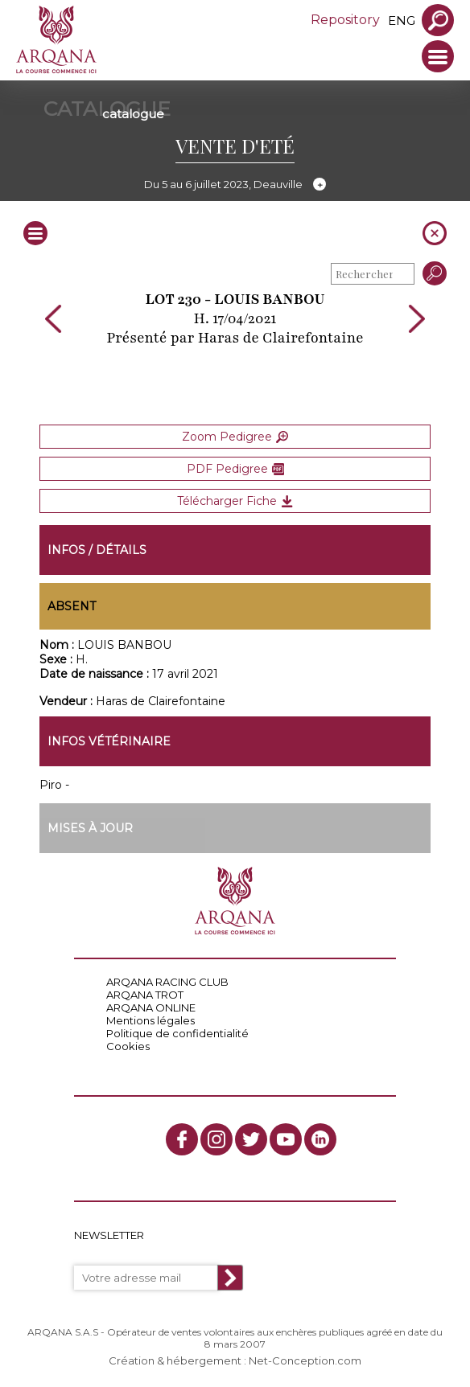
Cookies (128, 1046)
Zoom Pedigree (235, 436)
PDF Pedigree (235, 469)
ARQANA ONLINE (151, 1007)
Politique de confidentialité (177, 1033)
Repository (345, 19)
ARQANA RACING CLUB (167, 981)
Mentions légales (150, 1020)
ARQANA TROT (144, 994)
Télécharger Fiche (235, 501)
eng (401, 20)
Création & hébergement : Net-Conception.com (235, 1360)
